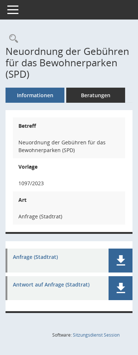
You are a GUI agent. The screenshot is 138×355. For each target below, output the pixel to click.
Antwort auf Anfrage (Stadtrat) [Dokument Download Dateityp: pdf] (51, 285)
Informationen (35, 95)
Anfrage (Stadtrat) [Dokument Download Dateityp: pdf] (35, 257)
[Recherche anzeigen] (12, 39)
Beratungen (95, 95)
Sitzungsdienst (96, 335)
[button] (120, 261)
